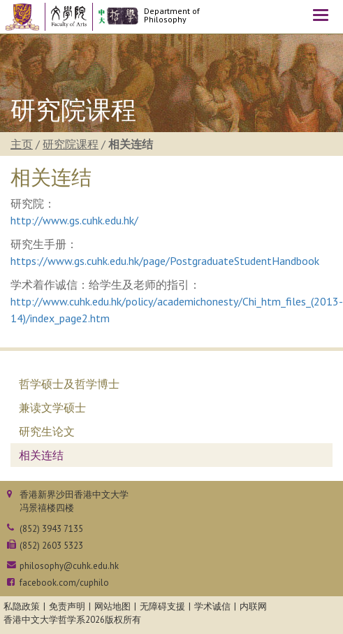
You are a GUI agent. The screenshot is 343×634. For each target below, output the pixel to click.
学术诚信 (212, 606)
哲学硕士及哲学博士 (69, 384)
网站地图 (112, 606)
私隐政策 (21, 606)
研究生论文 (47, 431)
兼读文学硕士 (52, 408)
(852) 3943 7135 (51, 529)
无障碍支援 (162, 606)
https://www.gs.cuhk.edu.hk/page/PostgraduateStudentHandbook (164, 261)
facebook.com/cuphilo (64, 583)
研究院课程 (70, 144)
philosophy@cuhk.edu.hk (69, 566)
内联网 (253, 606)
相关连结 (41, 455)
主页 (21, 144)
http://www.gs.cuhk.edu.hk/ (74, 220)
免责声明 (67, 606)
